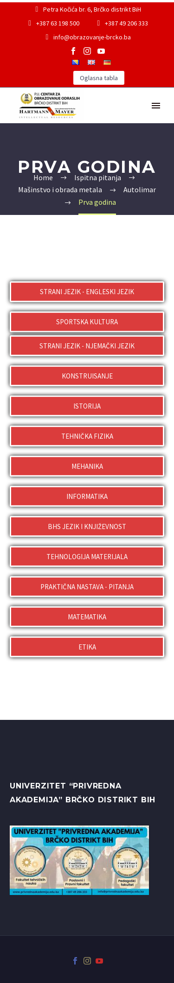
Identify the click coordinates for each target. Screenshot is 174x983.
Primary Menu (156, 105)
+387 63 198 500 (57, 23)
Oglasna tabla (99, 78)
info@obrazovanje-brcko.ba (92, 37)
